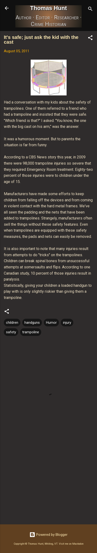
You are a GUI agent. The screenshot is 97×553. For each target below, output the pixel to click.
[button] (90, 38)
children (12, 322)
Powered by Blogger (48, 534)
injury (67, 322)
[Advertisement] (48, 483)
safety (11, 332)
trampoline (30, 332)
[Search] (90, 9)
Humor (51, 322)
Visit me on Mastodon (71, 543)
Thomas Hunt (48, 8)
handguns (32, 322)
